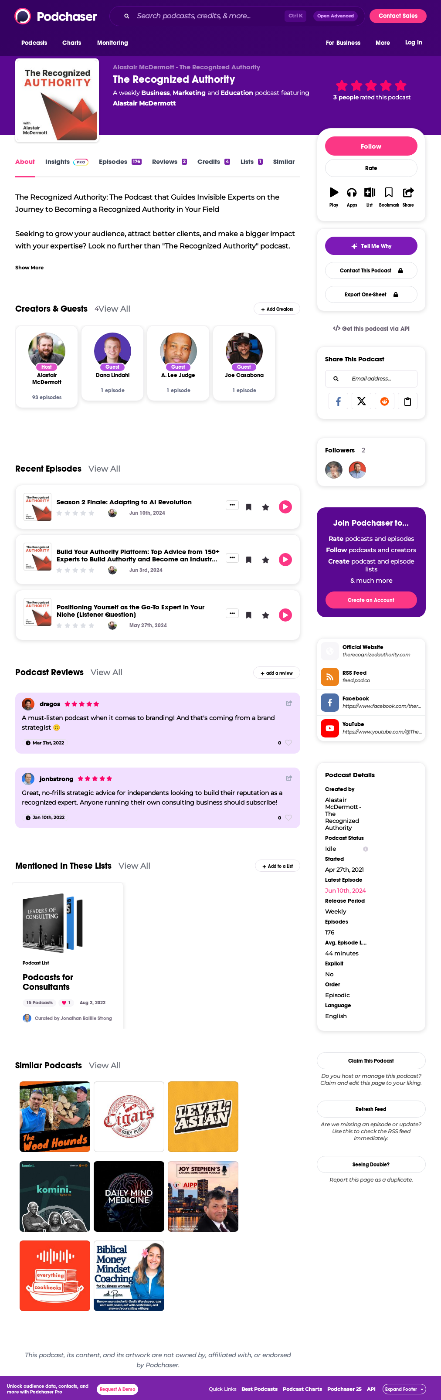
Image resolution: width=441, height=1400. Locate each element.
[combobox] (237, 16)
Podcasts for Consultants (48, 982)
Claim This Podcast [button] (371, 1061)
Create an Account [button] (371, 600)
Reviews (169, 161)
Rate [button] (371, 168)
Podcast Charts (302, 1389)
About (25, 161)
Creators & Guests (51, 308)
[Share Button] (289, 703)
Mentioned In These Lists (63, 865)
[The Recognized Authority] (57, 100)
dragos (50, 703)
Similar (284, 161)
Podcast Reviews (49, 672)
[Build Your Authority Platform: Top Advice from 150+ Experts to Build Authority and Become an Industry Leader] (37, 557)
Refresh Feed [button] (371, 1109)
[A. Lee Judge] (178, 351)
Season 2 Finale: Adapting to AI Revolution (124, 502)
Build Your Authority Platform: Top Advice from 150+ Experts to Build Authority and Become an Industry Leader (138, 559)
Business (155, 93)
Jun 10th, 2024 (345, 890)
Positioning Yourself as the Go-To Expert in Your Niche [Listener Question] (130, 610)
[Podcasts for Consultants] (53, 923)
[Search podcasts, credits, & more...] (209, 16)
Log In (413, 42)
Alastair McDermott (144, 103)
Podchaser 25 (344, 1389)
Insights (66, 161)
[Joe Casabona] (244, 351)
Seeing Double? (371, 1165)
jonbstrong (56, 778)
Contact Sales (398, 16)
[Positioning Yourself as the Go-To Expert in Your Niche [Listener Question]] (37, 612)
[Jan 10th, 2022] (45, 817)
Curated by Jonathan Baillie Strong (73, 1018)
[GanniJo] (334, 470)
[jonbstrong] (28, 779)
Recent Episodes (48, 468)
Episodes (120, 161)
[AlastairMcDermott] (357, 470)
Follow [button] (371, 146)
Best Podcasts (259, 1389)
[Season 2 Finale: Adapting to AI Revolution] (37, 507)
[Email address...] (371, 378)
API (371, 1389)
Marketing (189, 93)
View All (114, 308)
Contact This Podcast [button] (371, 271)
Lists (251, 161)
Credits (213, 161)
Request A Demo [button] (118, 1389)
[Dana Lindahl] (112, 351)
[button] (36, 43)
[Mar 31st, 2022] (45, 742)
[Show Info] (365, 849)
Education (236, 93)
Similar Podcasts (48, 1065)
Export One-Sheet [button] (371, 295)
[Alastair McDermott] (46, 351)
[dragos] (28, 704)
